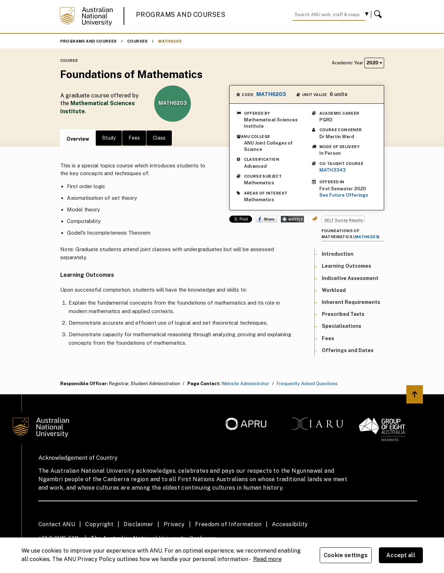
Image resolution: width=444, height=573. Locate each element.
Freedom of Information (228, 524)
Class (159, 138)
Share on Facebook (266, 219)
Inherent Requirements (351, 302)
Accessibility (290, 524)
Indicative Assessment (350, 278)
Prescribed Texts (343, 314)
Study (108, 138)
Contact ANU (56, 524)
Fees (134, 138)
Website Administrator (245, 383)
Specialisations (341, 326)
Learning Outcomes (346, 266)
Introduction (338, 254)
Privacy (174, 524)
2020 (374, 62)
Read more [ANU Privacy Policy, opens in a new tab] (267, 559)
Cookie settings (346, 555)
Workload (334, 290)
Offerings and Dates (348, 350)
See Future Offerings (343, 195)
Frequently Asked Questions (307, 383)
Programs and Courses (180, 14)
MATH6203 (169, 41)
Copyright (99, 524)
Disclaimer (138, 524)
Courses (137, 41)
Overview (78, 139)
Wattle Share (292, 219)
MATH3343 (332, 170)
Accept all (400, 555)
